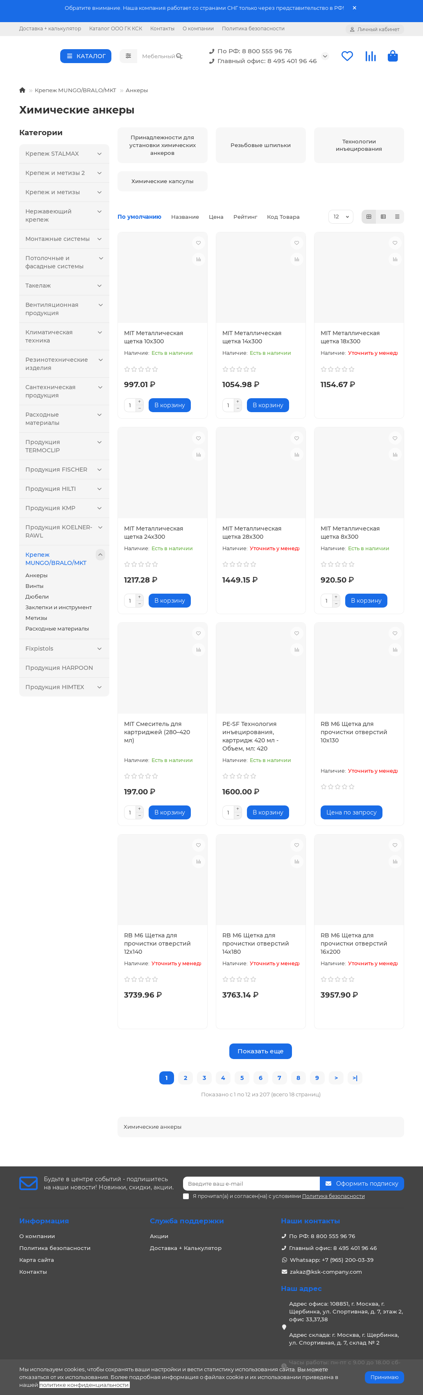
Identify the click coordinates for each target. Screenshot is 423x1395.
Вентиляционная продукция (65, 310)
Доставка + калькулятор (50, 28)
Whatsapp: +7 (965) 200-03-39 (331, 1260)
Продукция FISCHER (65, 472)
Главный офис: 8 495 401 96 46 (261, 62)
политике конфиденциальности (84, 1384)
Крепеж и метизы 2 (65, 175)
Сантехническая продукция (65, 392)
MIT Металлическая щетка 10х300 (153, 339)
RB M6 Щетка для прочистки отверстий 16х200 (354, 946)
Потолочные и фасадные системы (65, 263)
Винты (34, 588)
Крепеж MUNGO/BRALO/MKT (75, 92)
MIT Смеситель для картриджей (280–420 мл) (157, 734)
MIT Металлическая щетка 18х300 (350, 339)
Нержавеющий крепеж (65, 217)
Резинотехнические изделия (65, 365)
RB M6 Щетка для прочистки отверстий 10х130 (354, 734)
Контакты (162, 28)
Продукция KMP (65, 510)
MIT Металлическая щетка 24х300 (153, 535)
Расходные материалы (65, 420)
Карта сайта (36, 1260)
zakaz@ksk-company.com (326, 1271)
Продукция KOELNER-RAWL (65, 533)
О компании (198, 28)
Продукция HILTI (65, 491)
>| (355, 1080)
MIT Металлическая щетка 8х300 (350, 535)
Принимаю (384, 1377)
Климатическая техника (65, 338)
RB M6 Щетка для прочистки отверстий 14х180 (255, 946)
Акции (159, 1236)
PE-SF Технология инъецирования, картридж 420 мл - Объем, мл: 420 (250, 739)
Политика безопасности (253, 28)
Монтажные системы (65, 241)
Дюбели (37, 599)
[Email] (251, 1184)
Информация (44, 1221)
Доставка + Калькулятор (186, 1248)
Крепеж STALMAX (65, 156)
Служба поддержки (187, 1221)
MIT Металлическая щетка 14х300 (252, 339)
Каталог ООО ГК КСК (115, 28)
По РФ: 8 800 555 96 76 (249, 52)
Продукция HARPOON (59, 670)
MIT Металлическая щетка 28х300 (252, 535)
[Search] (162, 57)
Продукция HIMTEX (65, 689)
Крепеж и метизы (65, 194)
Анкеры (137, 92)
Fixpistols (65, 651)
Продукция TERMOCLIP (65, 447)
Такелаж (65, 288)
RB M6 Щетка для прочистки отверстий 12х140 (157, 946)
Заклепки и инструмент (58, 609)
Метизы (36, 620)
